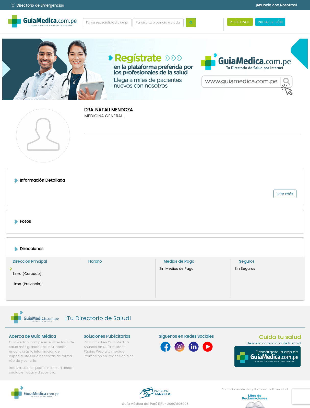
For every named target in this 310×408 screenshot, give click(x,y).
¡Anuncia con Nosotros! (276, 5)
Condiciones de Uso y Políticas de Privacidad (254, 389)
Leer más (285, 193)
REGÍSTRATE (240, 22)
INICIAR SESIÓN (270, 22)
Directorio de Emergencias (40, 5)
